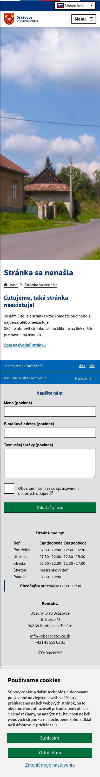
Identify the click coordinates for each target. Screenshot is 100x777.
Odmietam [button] (50, 752)
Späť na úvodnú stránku (25, 345)
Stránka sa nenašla (40, 284)
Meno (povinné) (18, 402)
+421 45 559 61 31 (50, 642)
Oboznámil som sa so (48, 491)
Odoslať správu (50, 507)
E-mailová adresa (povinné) (29, 423)
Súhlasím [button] (49, 738)
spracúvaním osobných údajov (48, 491)
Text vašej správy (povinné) (28, 444)
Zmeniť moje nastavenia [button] (50, 764)
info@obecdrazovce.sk (50, 636)
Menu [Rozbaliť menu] (84, 19)
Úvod (11, 284)
